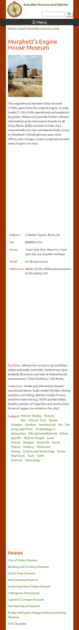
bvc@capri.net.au (36, 261)
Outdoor (30, 424)
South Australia (29, 28)
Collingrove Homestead (23, 593)
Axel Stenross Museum (23, 580)
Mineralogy (32, 460)
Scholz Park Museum (21, 573)
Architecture (47, 424)
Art (60, 424)
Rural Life (43, 442)
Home (12, 28)
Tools (30, 455)
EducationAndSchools (42, 433)
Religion (28, 442)
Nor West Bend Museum (24, 606)
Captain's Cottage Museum (26, 599)
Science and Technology (39, 451)
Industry (28, 446)
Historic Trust (37, 420)
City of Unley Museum (22, 560)
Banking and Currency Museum (28, 566)
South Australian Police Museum (29, 586)
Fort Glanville (17, 623)
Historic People (34, 438)
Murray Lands (50, 28)
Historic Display (31, 415)
